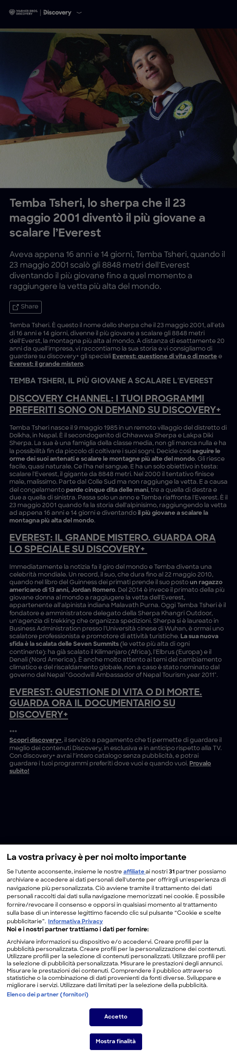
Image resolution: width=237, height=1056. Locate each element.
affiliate (134, 877)
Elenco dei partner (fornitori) (48, 1001)
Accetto (115, 1023)
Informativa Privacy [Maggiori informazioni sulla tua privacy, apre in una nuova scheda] (75, 927)
